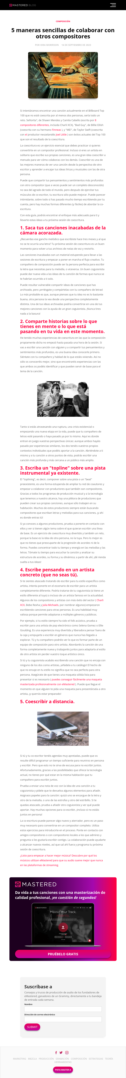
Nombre (28, 1004)
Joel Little (61, 134)
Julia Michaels (50, 605)
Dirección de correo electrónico (39, 1014)
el (26, 134)
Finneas (56, 129)
